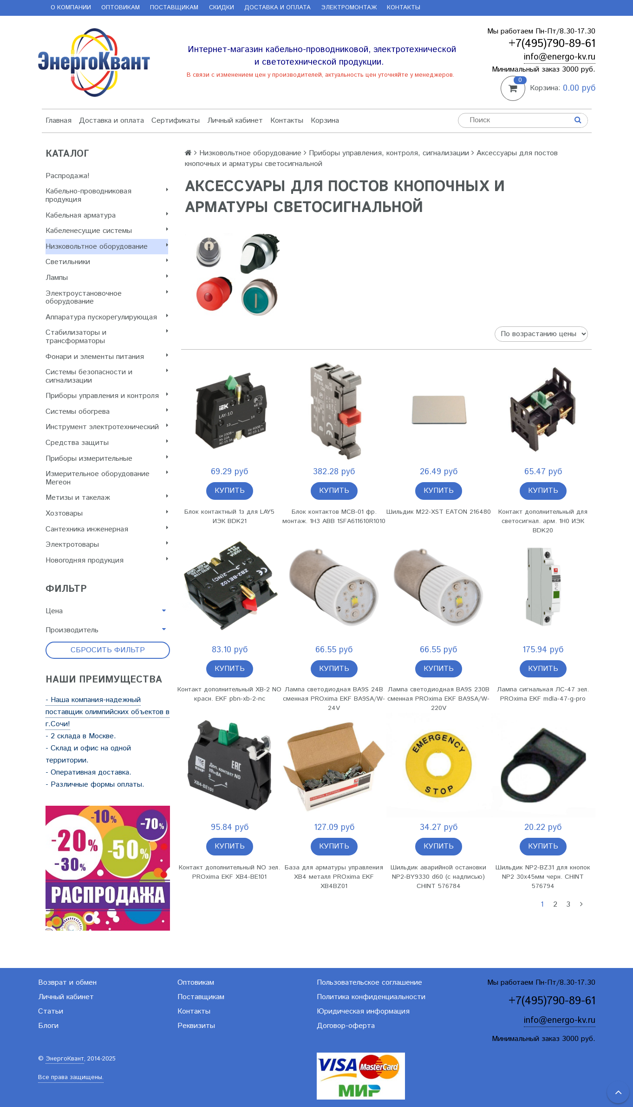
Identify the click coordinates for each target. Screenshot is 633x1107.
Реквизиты (196, 1026)
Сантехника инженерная (107, 529)
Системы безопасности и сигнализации (107, 376)
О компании (71, 7)
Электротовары (107, 544)
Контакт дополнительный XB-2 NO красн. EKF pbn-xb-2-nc (229, 694)
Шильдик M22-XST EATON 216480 (438, 512)
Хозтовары (107, 513)
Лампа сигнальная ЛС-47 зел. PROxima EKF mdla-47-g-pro (543, 694)
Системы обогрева (107, 411)
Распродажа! (68, 176)
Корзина (325, 120)
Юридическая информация (363, 1011)
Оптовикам (120, 7)
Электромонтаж (349, 7)
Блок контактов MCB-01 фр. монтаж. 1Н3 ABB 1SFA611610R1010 (333, 516)
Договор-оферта (346, 1026)
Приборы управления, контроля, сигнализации (389, 153)
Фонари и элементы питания (107, 356)
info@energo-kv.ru (559, 57)
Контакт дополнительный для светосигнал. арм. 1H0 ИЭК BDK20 (542, 521)
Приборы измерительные (107, 458)
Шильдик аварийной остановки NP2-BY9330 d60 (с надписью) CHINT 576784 (438, 877)
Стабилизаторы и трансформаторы (107, 336)
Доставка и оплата (277, 7)
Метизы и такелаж (107, 497)
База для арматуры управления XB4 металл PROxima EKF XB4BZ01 (334, 877)
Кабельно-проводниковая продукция (107, 195)
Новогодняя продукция (107, 560)
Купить (230, 490)
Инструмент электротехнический (107, 427)
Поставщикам (174, 7)
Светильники (107, 262)
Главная (59, 120)
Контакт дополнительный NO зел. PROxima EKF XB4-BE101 (229, 872)
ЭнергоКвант (65, 1058)
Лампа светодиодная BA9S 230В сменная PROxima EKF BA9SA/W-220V (438, 699)
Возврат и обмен (67, 982)
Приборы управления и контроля (107, 396)
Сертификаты (175, 120)
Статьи (50, 1011)
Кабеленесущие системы (107, 230)
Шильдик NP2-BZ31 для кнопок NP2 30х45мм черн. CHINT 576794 (543, 877)
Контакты (403, 7)
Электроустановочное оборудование (107, 297)
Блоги (48, 1026)
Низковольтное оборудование (107, 246)
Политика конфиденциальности (371, 997)
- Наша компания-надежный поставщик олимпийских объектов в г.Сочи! (108, 712)
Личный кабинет (235, 120)
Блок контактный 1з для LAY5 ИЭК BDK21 (229, 516)
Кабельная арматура (107, 215)
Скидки (221, 7)
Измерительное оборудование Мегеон (107, 478)
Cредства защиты (107, 442)
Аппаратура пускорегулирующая (107, 317)
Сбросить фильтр (108, 650)
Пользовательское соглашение (369, 982)
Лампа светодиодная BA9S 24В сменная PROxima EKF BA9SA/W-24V (334, 699)
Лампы (107, 277)
